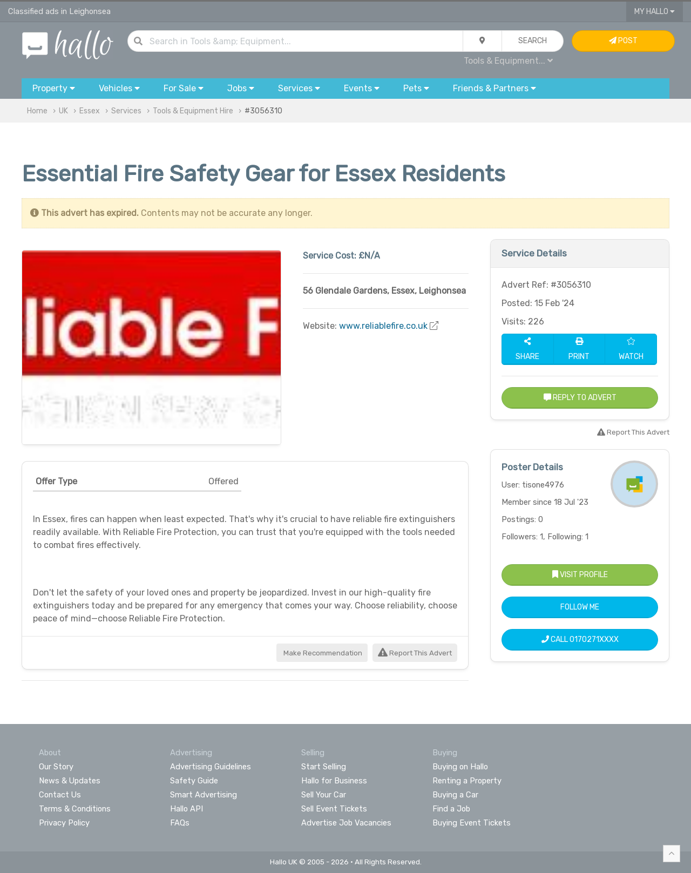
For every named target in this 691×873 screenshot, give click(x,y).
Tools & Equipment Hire (193, 111)
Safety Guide (194, 781)
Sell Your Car (323, 795)
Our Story (56, 767)
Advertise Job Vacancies (346, 823)
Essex (89, 111)
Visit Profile (580, 574)
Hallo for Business (334, 781)
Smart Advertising (203, 795)
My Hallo (654, 11)
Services (126, 111)
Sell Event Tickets (334, 809)
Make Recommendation (322, 653)
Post (623, 40)
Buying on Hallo (460, 767)
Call (580, 639)
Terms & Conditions (75, 809)
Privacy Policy (64, 823)
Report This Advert (415, 653)
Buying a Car (455, 795)
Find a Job (451, 809)
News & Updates (69, 781)
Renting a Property (467, 781)
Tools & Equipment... (508, 61)
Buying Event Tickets (471, 823)
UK (63, 111)
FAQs (179, 823)
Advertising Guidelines (210, 767)
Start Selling (323, 767)
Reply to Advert (580, 397)
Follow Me (579, 607)
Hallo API (186, 809)
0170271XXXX (594, 639)
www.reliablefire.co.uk (383, 326)
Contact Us (60, 795)
